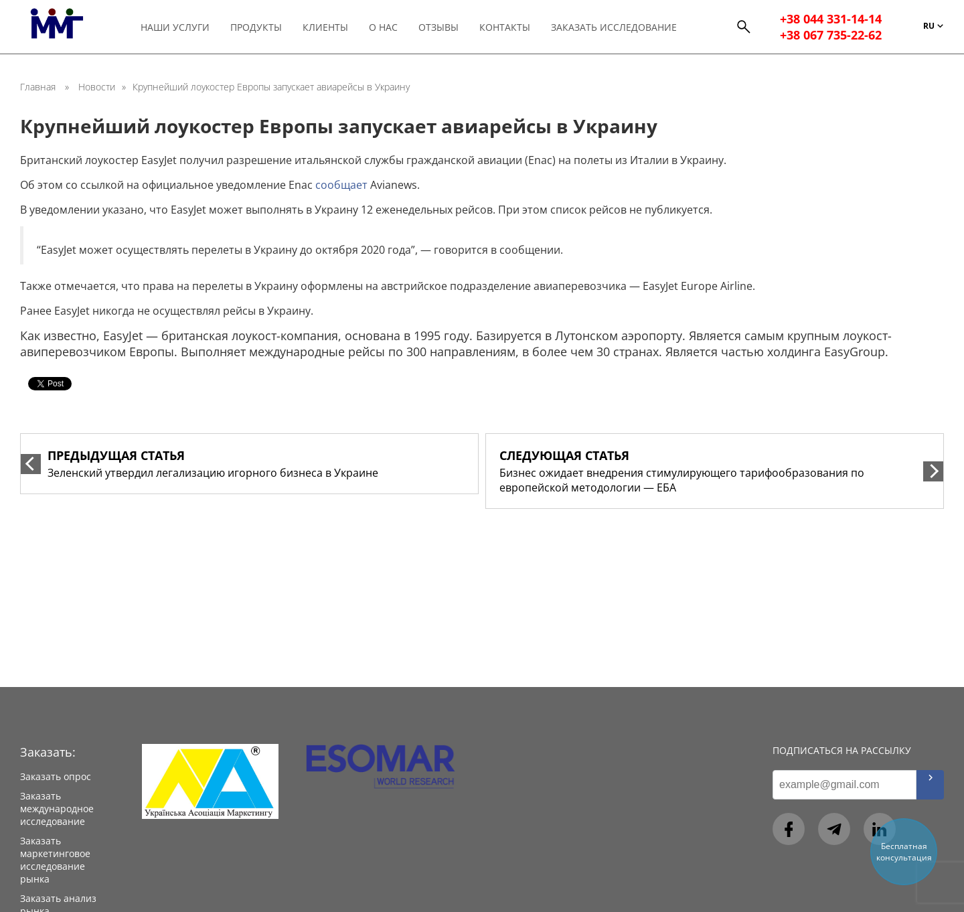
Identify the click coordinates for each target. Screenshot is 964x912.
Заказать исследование (614, 27)
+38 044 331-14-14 (831, 19)
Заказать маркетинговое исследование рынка (55, 859)
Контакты (504, 27)
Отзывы (438, 27)
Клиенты (325, 27)
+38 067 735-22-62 (831, 35)
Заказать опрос (55, 776)
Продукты (256, 27)
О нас (383, 27)
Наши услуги (175, 27)
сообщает (341, 184)
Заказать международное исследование (57, 808)
